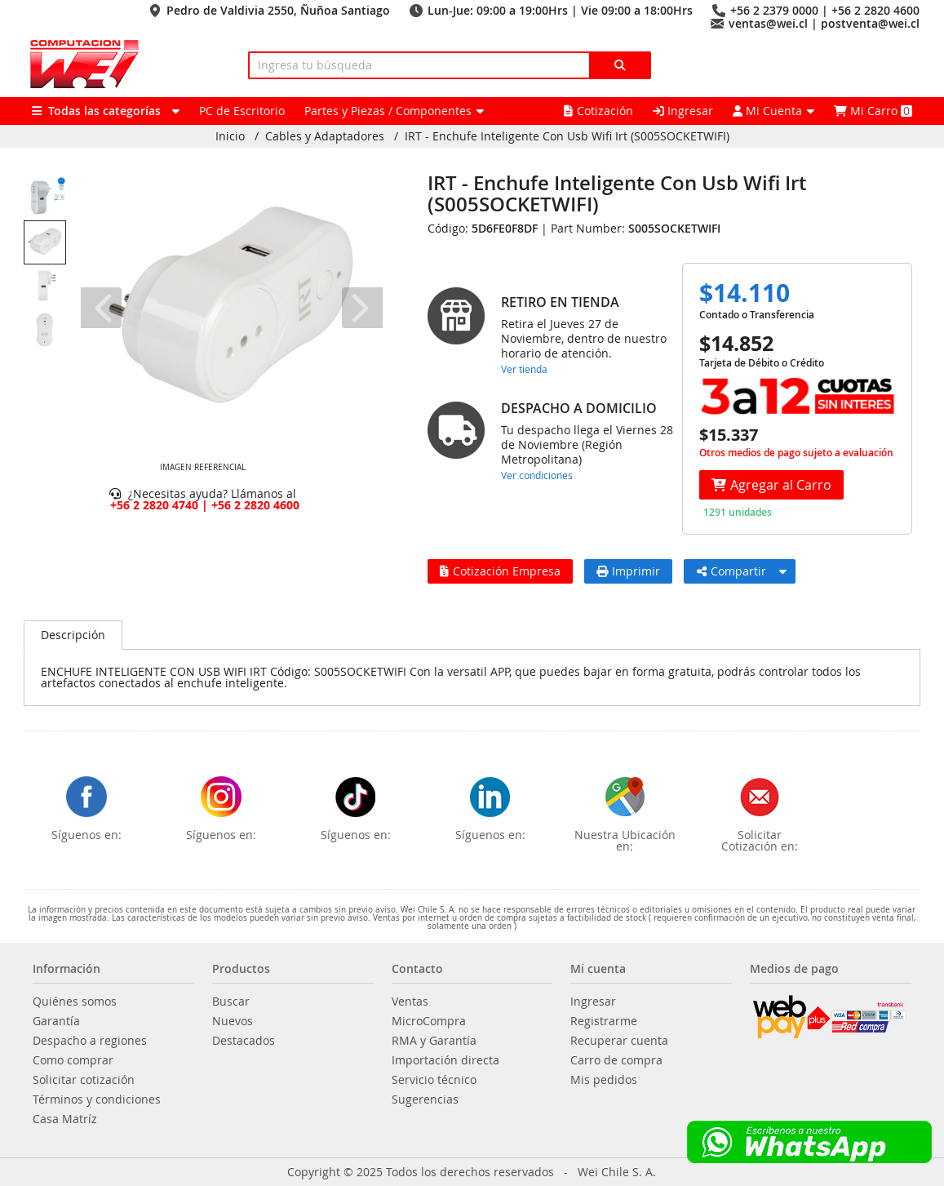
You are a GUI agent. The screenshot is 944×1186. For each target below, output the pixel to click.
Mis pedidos (603, 1080)
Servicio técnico (434, 1080)
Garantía (56, 1021)
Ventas (410, 1001)
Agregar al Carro (771, 485)
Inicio (230, 136)
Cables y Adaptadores (324, 136)
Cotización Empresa (500, 571)
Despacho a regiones (90, 1040)
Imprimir (628, 571)
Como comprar (73, 1060)
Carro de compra (616, 1060)
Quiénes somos (75, 1001)
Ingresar (683, 110)
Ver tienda (524, 368)
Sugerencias (425, 1099)
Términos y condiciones (97, 1099)
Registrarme (603, 1021)
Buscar (231, 1001)
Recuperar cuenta (619, 1040)
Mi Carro (873, 110)
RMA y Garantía (434, 1040)
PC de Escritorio (242, 110)
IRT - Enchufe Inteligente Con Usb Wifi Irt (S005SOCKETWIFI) (567, 136)
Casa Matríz (65, 1119)
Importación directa (445, 1060)
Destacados (243, 1040)
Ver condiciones (537, 475)
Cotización (598, 110)
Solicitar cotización (84, 1080)
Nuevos (232, 1021)
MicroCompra (429, 1021)
